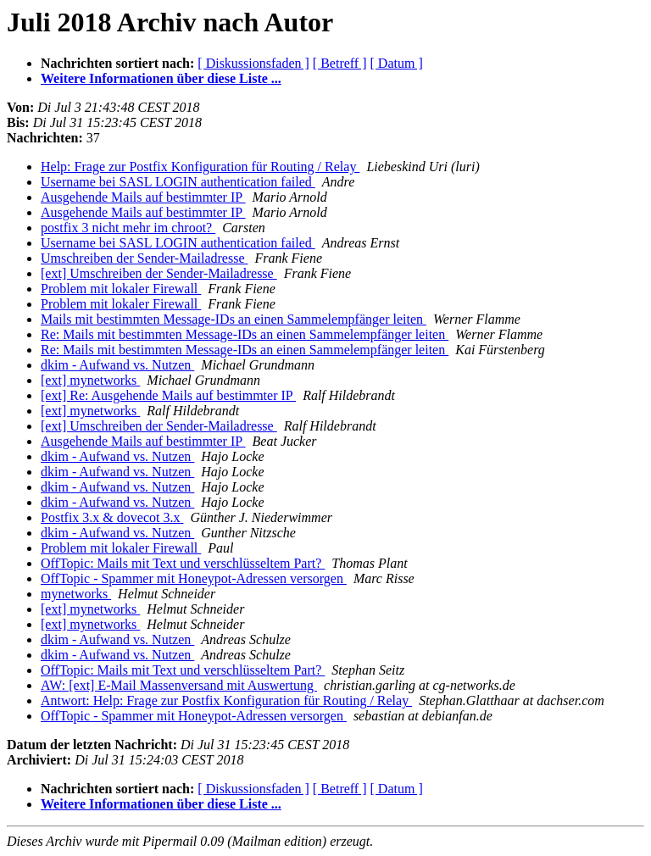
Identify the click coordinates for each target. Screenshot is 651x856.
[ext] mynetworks (90, 380)
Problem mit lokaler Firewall (121, 288)
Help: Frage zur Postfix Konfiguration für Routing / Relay (200, 166)
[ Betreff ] (340, 63)
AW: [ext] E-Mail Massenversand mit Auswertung (179, 685)
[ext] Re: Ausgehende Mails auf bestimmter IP (168, 395)
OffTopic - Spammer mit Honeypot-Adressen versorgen (194, 578)
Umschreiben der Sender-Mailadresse (144, 258)
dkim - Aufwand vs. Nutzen (117, 365)
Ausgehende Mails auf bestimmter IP (143, 197)
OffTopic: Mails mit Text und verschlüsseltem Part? (183, 563)
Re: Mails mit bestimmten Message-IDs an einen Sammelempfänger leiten (244, 334)
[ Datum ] (396, 63)
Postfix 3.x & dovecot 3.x (112, 517)
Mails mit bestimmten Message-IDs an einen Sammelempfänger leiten (233, 319)
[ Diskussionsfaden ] (253, 63)
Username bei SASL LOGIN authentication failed (178, 182)
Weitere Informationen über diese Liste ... (161, 78)
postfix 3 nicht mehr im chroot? (128, 227)
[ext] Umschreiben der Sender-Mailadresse (159, 273)
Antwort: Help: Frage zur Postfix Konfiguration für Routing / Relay (226, 700)
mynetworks (76, 593)
